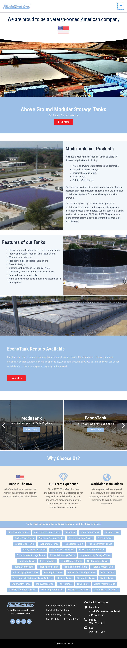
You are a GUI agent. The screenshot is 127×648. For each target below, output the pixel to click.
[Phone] (85, 619)
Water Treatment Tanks (106, 589)
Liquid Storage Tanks (71, 561)
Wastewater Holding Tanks (22, 589)
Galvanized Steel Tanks (62, 549)
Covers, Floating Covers (80, 538)
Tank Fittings (65, 584)
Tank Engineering (54, 605)
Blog (66, 610)
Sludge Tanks (107, 578)
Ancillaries (70, 532)
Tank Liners (83, 584)
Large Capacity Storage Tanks (95, 555)
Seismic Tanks (64, 578)
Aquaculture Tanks (90, 532)
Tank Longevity (53, 614)
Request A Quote (72, 619)
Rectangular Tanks (53, 572)
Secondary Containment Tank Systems (32, 578)
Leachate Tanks (27, 561)
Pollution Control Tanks (75, 567)
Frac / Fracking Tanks (34, 549)
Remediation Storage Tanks (81, 572)
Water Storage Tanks (78, 589)
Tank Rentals (52, 619)
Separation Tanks (86, 578)
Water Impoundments (52, 589)
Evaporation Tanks (49, 544)
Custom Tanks (105, 538)
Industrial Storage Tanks (62, 555)
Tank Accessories (44, 584)
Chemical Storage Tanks (51, 538)
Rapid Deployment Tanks (25, 572)
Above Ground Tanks (18, 532)
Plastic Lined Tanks (48, 567)
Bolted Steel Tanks (24, 538)
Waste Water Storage (104, 584)
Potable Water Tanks (102, 567)
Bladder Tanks (112, 532)
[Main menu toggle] (121, 6)
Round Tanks (107, 572)
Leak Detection (47, 561)
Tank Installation (54, 610)
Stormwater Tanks (21, 584)
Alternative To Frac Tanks (47, 532)
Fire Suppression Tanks (100, 544)
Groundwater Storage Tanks (31, 555)
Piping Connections (23, 567)
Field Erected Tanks (73, 544)
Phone (92, 619)
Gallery (67, 614)
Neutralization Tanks (97, 561)
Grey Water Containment (91, 549)
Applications (70, 605)
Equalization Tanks (24, 544)
